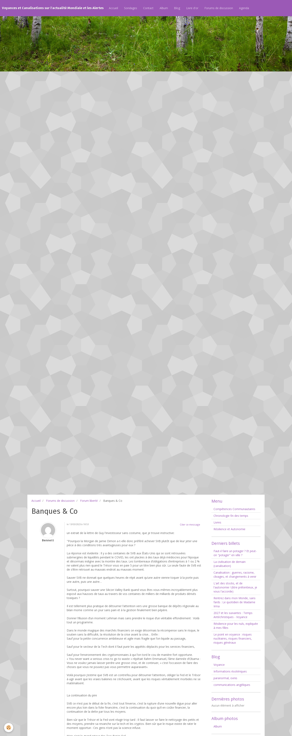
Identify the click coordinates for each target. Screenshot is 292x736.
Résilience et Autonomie (229, 529)
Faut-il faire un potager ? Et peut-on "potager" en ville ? (235, 553)
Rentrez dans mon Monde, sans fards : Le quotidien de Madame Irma (235, 602)
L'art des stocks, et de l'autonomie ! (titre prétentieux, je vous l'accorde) (235, 587)
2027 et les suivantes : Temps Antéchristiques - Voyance (233, 615)
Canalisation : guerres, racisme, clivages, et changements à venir (235, 574)
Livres (217, 522)
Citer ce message (190, 524)
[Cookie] (8, 727)
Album (164, 8)
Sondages (130, 8)
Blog (177, 8)
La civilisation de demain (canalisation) (230, 564)
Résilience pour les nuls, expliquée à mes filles (236, 626)
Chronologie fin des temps (231, 516)
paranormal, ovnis (225, 678)
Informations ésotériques (230, 671)
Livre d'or (192, 8)
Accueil (113, 8)
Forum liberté (89, 501)
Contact (148, 8)
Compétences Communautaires (234, 509)
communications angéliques (232, 685)
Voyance (219, 665)
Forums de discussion (218, 8)
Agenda (244, 8)
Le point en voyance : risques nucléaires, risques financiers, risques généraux (233, 638)
